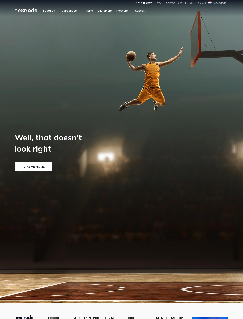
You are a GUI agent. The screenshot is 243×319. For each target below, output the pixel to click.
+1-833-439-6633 (195, 2)
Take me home (33, 166)
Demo (159, 2)
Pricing (88, 10)
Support (142, 10)
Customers (104, 10)
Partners (123, 10)
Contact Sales (174, 2)
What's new (143, 2)
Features (50, 10)
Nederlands (218, 3)
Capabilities (71, 10)
